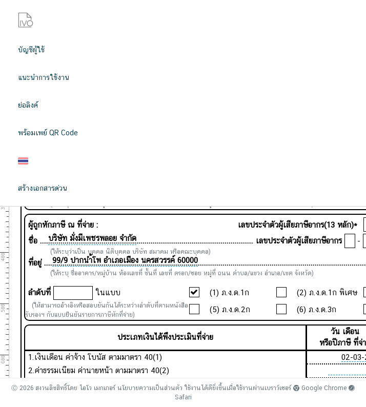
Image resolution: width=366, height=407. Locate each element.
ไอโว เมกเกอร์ (97, 388)
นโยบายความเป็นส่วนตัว (149, 388)
